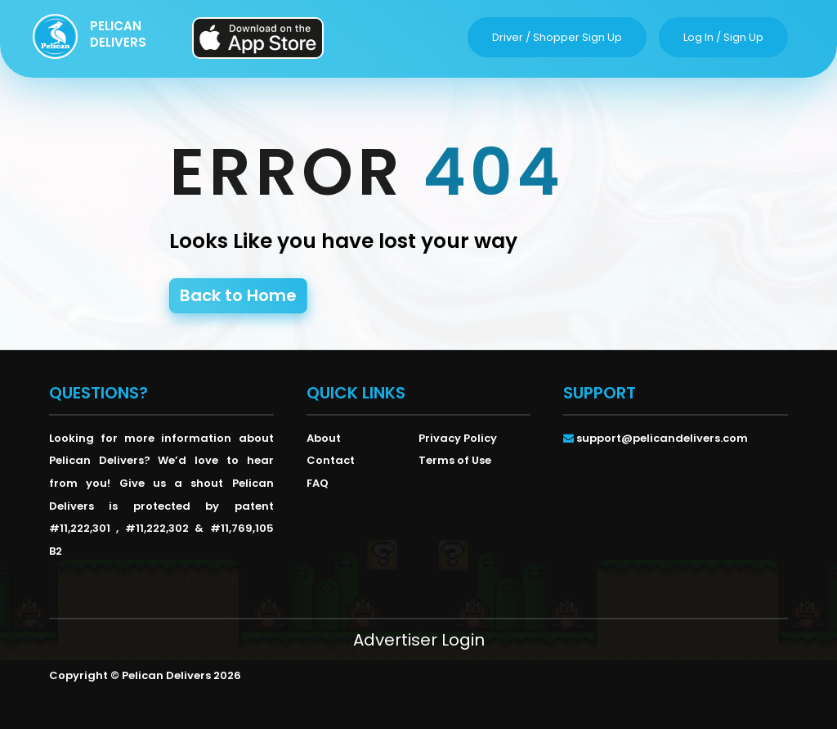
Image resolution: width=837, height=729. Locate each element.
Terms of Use (454, 460)
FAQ (318, 483)
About (324, 438)
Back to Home (238, 295)
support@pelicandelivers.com (662, 438)
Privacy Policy (457, 438)
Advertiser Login (419, 639)
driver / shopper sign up (557, 37)
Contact (331, 460)
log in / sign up (723, 37)
